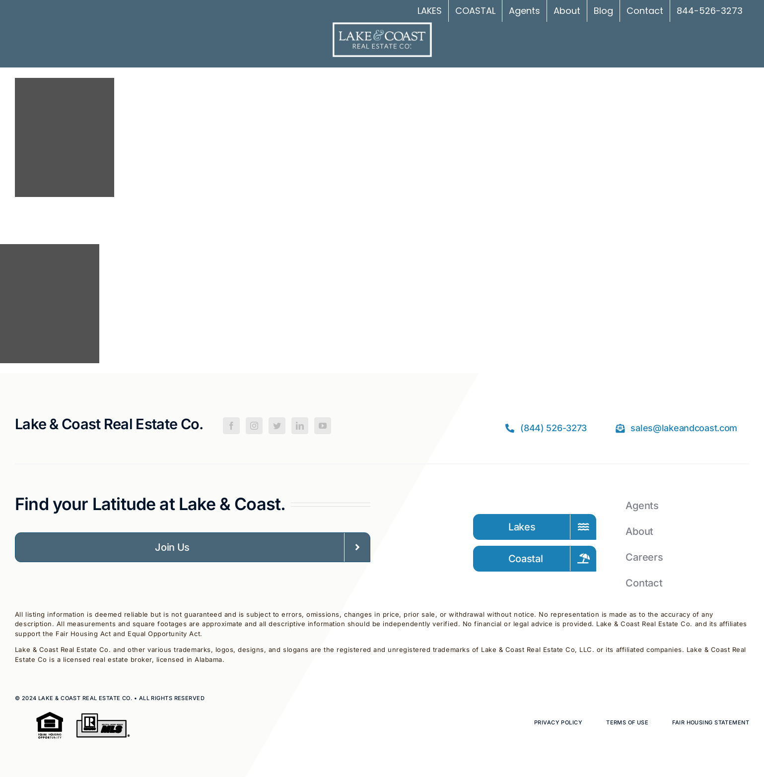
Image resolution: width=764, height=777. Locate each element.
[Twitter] (277, 425)
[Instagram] (254, 425)
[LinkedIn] (299, 425)
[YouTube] (322, 425)
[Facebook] (231, 425)
